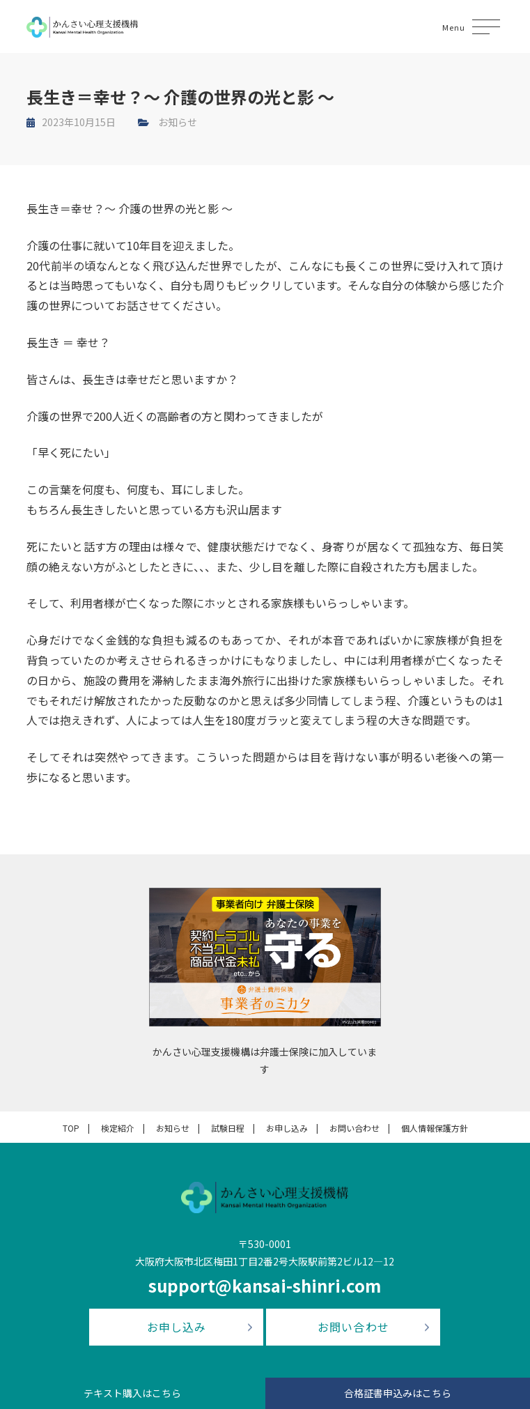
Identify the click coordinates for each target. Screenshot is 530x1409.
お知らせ (177, 122)
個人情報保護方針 (434, 1128)
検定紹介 (117, 1128)
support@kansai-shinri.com (264, 1285)
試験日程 (227, 1128)
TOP (71, 1128)
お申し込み (287, 1128)
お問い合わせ (354, 1128)
